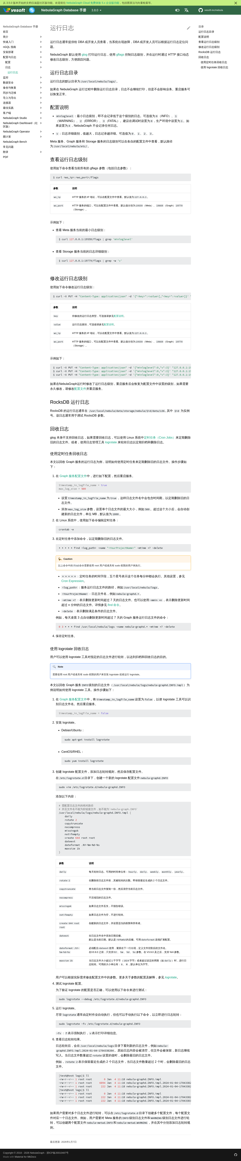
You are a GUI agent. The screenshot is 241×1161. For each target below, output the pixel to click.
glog (84, 54)
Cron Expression (72, 581)
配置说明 (203, 36)
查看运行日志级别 (209, 41)
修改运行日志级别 (209, 46)
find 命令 (113, 605)
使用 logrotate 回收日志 (214, 67)
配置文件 (80, 388)
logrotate (111, 442)
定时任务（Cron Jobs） (160, 437)
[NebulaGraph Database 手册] (19, 10)
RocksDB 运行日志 (209, 52)
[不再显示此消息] (235, 3)
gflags (120, 54)
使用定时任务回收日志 (214, 62)
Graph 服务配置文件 (73, 476)
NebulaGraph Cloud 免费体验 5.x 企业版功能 (92, 2)
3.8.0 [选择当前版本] (95, 10)
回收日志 (203, 57)
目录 (201, 26)
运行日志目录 (206, 31)
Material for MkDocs (25, 1156)
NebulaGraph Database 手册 (20, 26)
